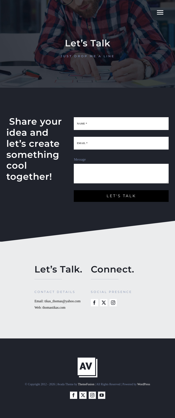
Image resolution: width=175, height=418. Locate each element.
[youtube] (101, 395)
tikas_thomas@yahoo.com (62, 301)
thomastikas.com (54, 307)
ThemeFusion (86, 384)
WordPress (143, 384)
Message (80, 159)
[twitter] (103, 302)
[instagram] (113, 302)
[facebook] (94, 302)
